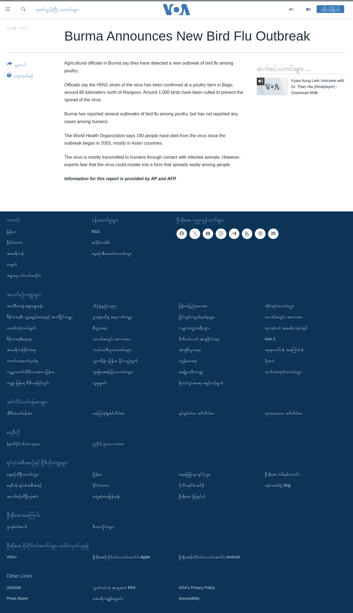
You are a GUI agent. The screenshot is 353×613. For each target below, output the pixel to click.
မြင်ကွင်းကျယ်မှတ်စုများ (197, 317)
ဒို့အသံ (269, 361)
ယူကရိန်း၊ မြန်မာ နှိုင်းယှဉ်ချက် (115, 361)
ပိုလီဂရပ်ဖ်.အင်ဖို (191, 485)
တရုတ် (12, 264)
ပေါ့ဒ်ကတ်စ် (101, 242)
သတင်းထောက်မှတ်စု (22, 361)
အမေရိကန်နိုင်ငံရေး (21, 349)
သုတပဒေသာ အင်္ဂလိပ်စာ (283, 413)
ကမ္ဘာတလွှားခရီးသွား (194, 327)
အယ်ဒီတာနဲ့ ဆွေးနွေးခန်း (25, 306)
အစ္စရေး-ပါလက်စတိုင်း (24, 275)
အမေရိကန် (15, 253)
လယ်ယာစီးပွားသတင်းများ (112, 349)
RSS (96, 231)
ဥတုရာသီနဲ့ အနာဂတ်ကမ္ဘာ (112, 317)
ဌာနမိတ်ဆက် (17, 526)
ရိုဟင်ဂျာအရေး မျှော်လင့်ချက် (201, 382)
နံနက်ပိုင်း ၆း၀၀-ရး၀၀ (24, 443)
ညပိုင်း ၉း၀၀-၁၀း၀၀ (108, 443)
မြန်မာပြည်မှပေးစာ (193, 306)
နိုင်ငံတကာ (15, 242)
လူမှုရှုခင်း (100, 382)
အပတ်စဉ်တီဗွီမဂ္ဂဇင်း (22, 496)
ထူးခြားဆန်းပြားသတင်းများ (113, 372)
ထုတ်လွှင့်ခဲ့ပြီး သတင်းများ (57, 9)
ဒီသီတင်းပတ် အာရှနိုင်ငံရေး (199, 338)
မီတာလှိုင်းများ (103, 526)
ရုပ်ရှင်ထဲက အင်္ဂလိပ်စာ (196, 413)
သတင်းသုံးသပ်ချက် (21, 327)
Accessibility (189, 598)
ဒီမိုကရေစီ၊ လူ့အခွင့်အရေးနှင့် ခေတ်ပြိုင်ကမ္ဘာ (40, 317)
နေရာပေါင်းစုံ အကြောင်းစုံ (284, 349)
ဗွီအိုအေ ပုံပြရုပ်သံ (192, 496)
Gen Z (270, 338)
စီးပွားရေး (100, 327)
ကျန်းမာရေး (188, 361)
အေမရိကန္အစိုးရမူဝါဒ (108, 598)
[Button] (16, 65)
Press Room (17, 598)
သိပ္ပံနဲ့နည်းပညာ (104, 306)
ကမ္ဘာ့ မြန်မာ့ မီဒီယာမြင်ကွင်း (28, 382)
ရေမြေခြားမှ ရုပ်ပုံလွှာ (195, 474)
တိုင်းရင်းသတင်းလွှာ (279, 306)
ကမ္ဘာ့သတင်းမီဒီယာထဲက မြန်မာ (31, 372)
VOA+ (12, 557)
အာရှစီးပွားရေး (190, 349)
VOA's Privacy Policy (197, 587)
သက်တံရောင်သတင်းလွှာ (283, 372)
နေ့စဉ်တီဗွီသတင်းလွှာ (23, 474)
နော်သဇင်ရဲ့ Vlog (277, 485)
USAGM (14, 587)
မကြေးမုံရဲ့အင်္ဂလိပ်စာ (109, 413)
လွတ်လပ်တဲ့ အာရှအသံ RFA (114, 587)
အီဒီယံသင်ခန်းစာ (19, 413)
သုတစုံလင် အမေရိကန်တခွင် (286, 327)
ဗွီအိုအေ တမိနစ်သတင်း (282, 474)
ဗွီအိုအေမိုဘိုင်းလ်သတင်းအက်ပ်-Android (209, 557)
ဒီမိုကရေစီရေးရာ (20, 338)
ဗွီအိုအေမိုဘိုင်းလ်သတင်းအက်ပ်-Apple (121, 557)
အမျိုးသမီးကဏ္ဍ (191, 372)
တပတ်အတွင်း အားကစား (111, 338)
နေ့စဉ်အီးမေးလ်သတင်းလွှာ (112, 253)
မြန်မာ (11, 231)
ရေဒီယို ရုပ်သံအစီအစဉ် (24, 485)
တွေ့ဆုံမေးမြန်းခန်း (106, 496)
